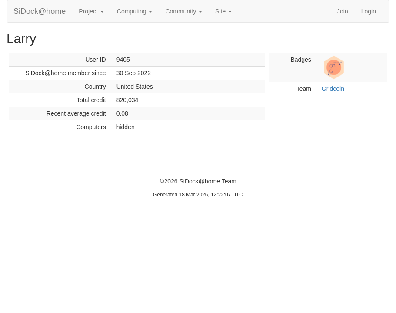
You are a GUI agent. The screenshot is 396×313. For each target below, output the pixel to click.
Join (342, 11)
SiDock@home (39, 11)
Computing (135, 11)
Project (91, 11)
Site (223, 11)
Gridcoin (333, 88)
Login (368, 11)
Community (183, 11)
